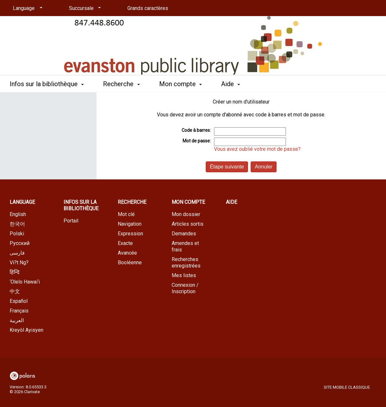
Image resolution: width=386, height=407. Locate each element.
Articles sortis (187, 224)
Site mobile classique (347, 387)
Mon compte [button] (180, 84)
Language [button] (22, 202)
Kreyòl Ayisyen (26, 330)
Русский (20, 243)
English (18, 214)
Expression (130, 234)
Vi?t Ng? (19, 262)
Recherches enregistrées (186, 262)
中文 (15, 291)
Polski (17, 234)
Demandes (184, 234)
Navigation (130, 224)
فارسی (17, 253)
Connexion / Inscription (185, 288)
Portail (71, 221)
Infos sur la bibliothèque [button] (47, 84)
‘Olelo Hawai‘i (25, 282)
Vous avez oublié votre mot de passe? (257, 149)
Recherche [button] (121, 84)
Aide (231, 202)
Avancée (127, 253)
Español (19, 301)
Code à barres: (196, 130)
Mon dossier (186, 214)
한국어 (17, 224)
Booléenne (130, 262)
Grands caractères (147, 8)
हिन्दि (15, 272)
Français (19, 311)
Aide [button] (230, 84)
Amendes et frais (185, 246)
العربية (17, 320)
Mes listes (184, 275)
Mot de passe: (197, 140)
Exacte (125, 243)
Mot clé (126, 214)
